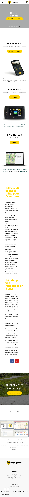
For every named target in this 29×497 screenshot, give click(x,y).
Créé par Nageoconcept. (14, 492)
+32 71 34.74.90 (14, 479)
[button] (14, 393)
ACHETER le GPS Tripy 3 (14, 18)
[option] (14, 16)
